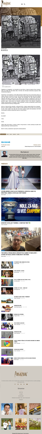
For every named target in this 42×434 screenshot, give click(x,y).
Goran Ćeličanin (17, 333)
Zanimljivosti (4, 302)
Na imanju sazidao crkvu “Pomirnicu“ (22, 296)
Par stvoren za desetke (19, 323)
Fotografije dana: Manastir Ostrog (21, 262)
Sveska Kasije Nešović (18, 349)
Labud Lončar (16, 263)
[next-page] (4, 259)
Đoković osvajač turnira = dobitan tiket (15, 223)
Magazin (3, 220)
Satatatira (3, 311)
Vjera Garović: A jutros (19, 270)
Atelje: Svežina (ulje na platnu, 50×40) (22, 279)
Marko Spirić (3, 194)
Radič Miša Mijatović (18, 306)
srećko (18, 134)
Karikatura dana (17, 305)
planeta (14, 134)
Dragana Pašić (17, 315)
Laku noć (3, 146)
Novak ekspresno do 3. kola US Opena (33, 146)
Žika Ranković (25, 152)
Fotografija (3, 267)
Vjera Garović (16, 272)
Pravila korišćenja (26, 433)
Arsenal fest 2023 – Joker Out (20, 288)
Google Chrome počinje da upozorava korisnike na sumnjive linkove (27, 341)
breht (8, 134)
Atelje (2, 285)
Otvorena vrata (4, 355)
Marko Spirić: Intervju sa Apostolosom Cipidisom (25, 358)
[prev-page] (2, 259)
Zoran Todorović (4, 224)
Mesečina (3, 276)
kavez (11, 134)
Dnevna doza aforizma (18, 314)
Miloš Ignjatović (17, 289)
